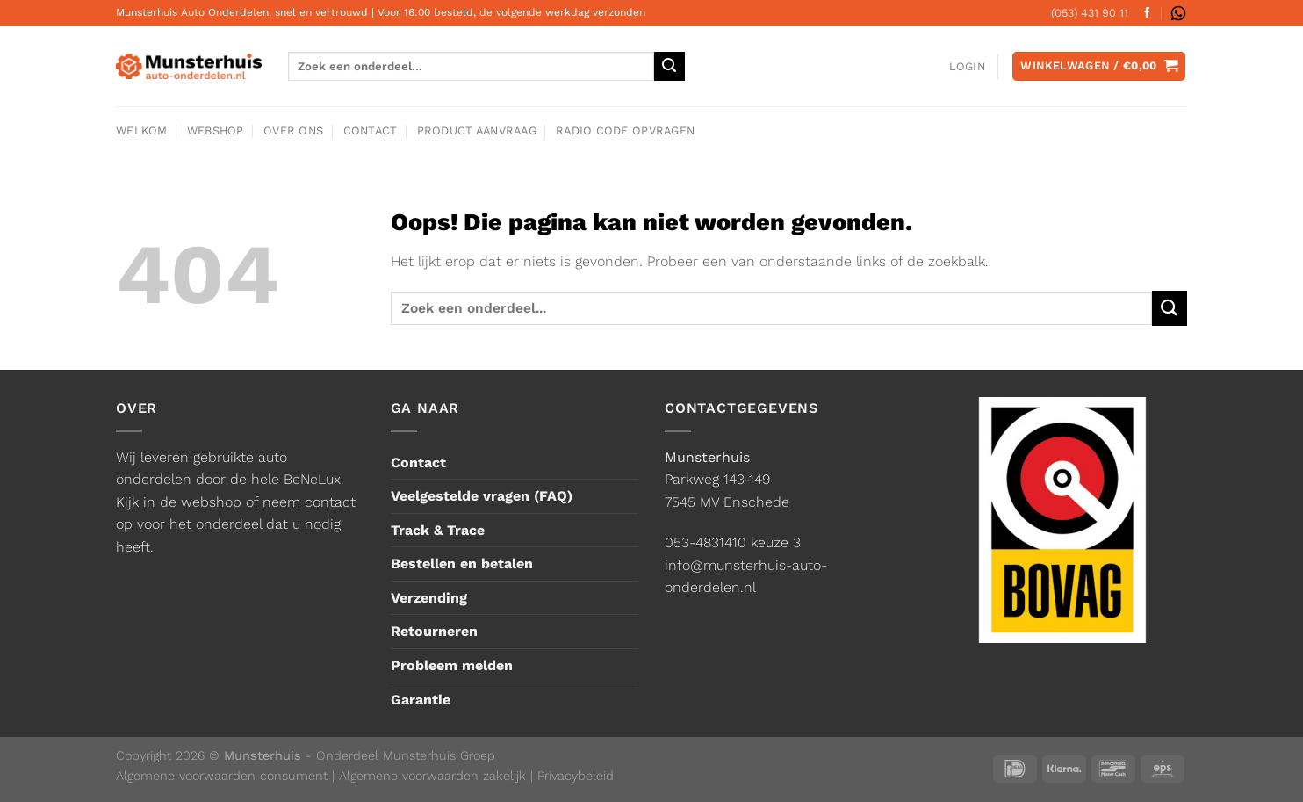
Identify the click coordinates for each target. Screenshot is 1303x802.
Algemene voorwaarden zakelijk (432, 776)
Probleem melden (452, 665)
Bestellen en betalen (462, 563)
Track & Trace (438, 530)
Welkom (142, 130)
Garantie (420, 699)
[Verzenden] (1169, 308)
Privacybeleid (575, 776)
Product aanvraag (476, 130)
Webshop (215, 130)
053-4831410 (705, 542)
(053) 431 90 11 (1089, 12)
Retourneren (434, 631)
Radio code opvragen (625, 130)
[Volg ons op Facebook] (1146, 13)
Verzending (429, 597)
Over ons (293, 130)
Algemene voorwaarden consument (222, 776)
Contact (370, 130)
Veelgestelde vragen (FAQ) (481, 496)
